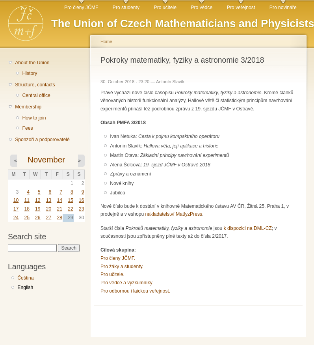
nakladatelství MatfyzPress (174, 214)
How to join (34, 118)
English (25, 287)
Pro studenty (126, 7)
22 (70, 209)
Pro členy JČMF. (118, 258)
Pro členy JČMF (81, 7)
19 (38, 209)
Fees (27, 128)
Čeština (25, 278)
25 (27, 217)
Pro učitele (165, 7)
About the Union (32, 62)
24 (16, 217)
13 (49, 200)
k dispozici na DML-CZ (248, 228)
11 (27, 200)
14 (59, 200)
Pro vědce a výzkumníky (126, 282)
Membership (28, 107)
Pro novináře (283, 7)
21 (59, 209)
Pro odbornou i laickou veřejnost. (135, 291)
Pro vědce (201, 7)
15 (70, 200)
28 (59, 217)
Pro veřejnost (241, 7)
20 (49, 209)
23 (81, 209)
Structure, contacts (35, 85)
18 (27, 209)
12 (38, 200)
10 (16, 200)
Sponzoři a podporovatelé (42, 139)
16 (81, 200)
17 (16, 209)
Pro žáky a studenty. (121, 266)
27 (49, 217)
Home (106, 41)
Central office (36, 95)
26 (38, 217)
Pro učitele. (112, 274)
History (29, 73)
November (46, 159)
